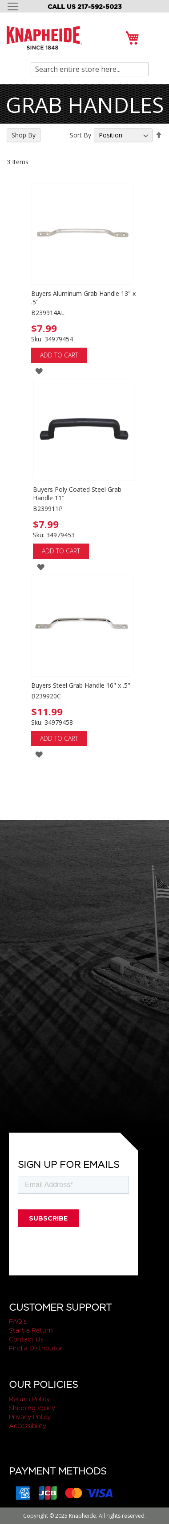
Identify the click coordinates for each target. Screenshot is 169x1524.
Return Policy (29, 1399)
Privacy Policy (30, 1416)
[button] (39, 370)
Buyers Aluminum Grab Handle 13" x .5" (83, 297)
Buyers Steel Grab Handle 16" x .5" (80, 685)
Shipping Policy (32, 1408)
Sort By (80, 135)
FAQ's (18, 1321)
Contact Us (26, 1339)
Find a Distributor (36, 1348)
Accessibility (27, 1425)
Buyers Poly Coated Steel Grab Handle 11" (77, 493)
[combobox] (90, 69)
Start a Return (31, 1330)
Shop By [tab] (24, 135)
